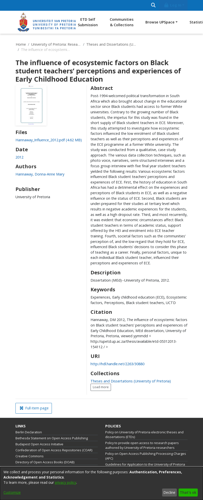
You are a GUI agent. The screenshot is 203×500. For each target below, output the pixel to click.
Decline (169, 492)
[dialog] (101, 483)
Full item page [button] (34, 408)
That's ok (188, 492)
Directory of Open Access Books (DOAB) (44, 462)
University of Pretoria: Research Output (56, 44)
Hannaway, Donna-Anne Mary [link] (39, 174)
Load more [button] (101, 387)
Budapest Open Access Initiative (39, 444)
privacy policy (65, 482)
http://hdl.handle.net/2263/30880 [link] (117, 363)
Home (21, 44)
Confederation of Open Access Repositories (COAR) (53, 450)
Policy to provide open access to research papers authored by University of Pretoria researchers (142, 445)
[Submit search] (153, 5)
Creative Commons (29, 456)
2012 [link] (19, 157)
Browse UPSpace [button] (160, 22)
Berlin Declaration (28, 432)
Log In (173, 5)
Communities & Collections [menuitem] (121, 22)
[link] (48, 140)
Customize (12, 492)
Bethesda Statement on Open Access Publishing (51, 438)
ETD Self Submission (88, 22)
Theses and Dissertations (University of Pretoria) (111, 44)
